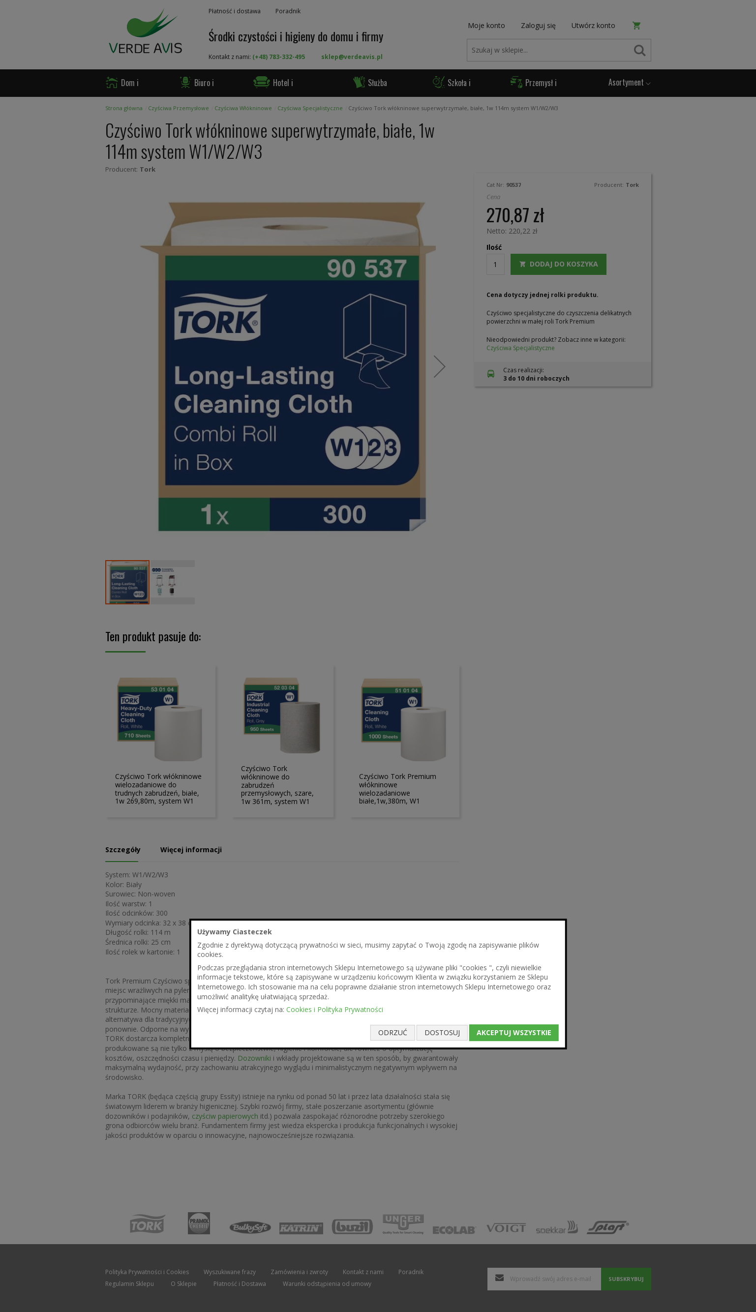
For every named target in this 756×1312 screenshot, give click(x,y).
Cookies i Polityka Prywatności (334, 1009)
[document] (378, 984)
